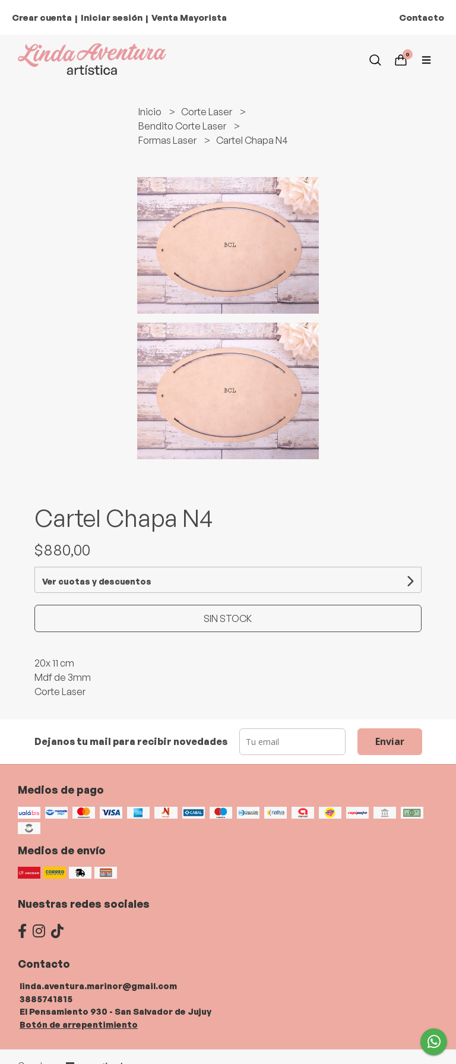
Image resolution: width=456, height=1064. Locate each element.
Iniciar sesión (111, 17)
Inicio (150, 112)
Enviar (389, 741)
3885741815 (46, 998)
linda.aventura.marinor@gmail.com (98, 985)
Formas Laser (168, 140)
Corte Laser (207, 112)
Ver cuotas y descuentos (96, 581)
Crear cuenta (42, 17)
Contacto (421, 17)
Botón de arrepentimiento (79, 1024)
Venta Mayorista (189, 17)
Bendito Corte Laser (183, 126)
